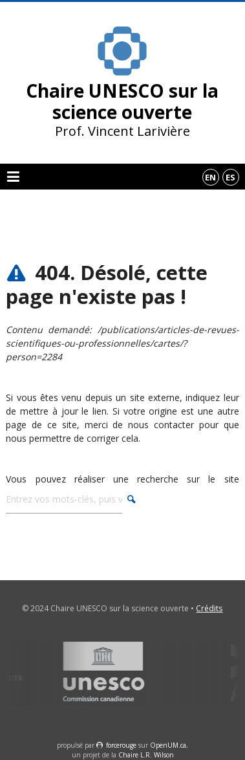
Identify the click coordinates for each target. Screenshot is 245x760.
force (121, 745)
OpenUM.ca (168, 745)
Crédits (209, 608)
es (230, 177)
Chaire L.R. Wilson (146, 754)
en (210, 177)
